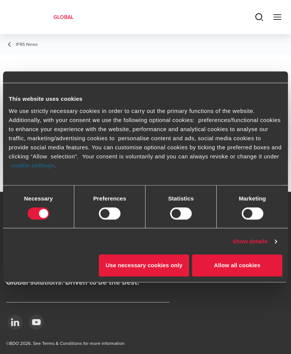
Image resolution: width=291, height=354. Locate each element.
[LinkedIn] (15, 322)
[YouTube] (36, 322)
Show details (250, 241)
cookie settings (33, 165)
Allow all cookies (237, 265)
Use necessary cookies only (144, 265)
